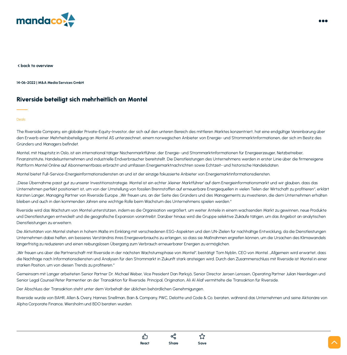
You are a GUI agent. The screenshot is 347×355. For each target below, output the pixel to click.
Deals (21, 119)
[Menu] (323, 20)
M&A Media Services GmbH (61, 82)
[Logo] (46, 20)
